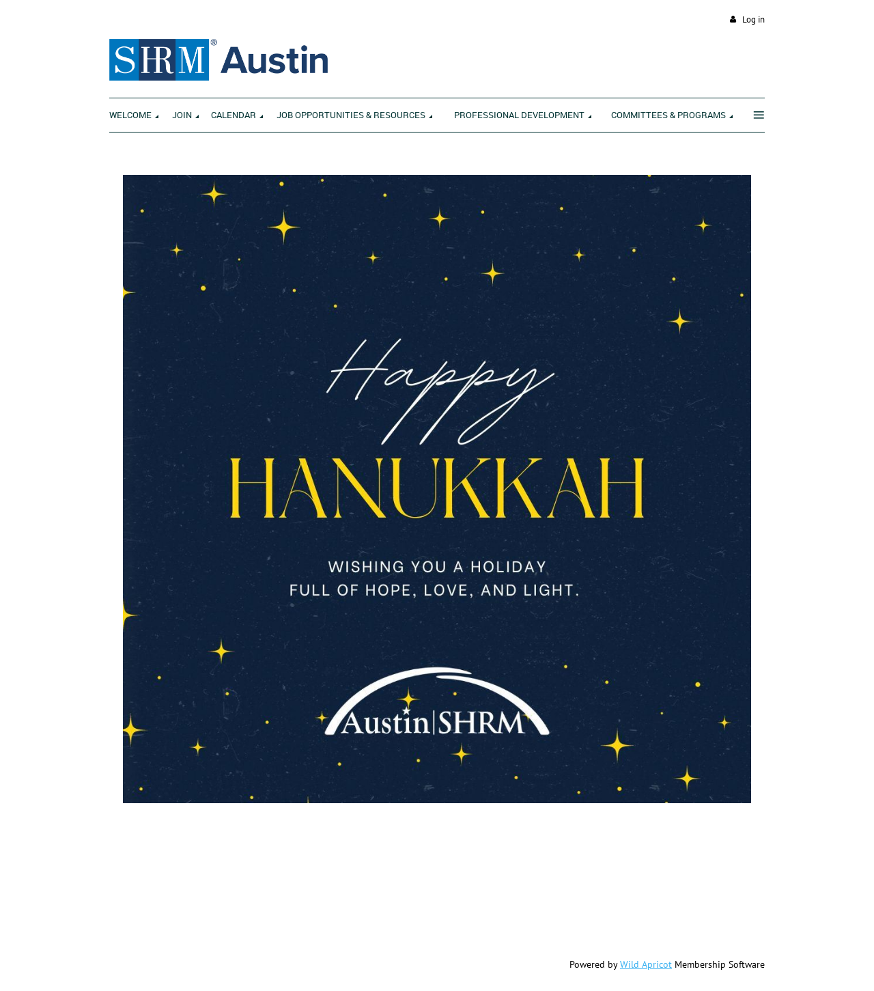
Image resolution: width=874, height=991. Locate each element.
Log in (753, 19)
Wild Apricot (646, 964)
